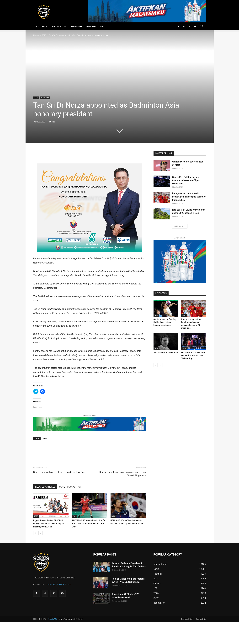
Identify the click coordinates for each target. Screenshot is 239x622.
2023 (44, 35)
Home (36, 35)
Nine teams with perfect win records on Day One (59, 472)
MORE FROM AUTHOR (70, 486)
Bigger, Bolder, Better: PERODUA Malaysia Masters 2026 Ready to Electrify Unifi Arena (48, 523)
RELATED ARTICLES (45, 486)
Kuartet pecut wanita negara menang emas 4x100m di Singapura (122, 474)
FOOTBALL (41, 26)
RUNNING (76, 26)
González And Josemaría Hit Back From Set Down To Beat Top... (193, 355)
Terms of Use (187, 619)
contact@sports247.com (58, 584)
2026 (36, 516)
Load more (180, 226)
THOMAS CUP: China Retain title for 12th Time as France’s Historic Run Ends (89, 523)
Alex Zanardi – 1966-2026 (166, 352)
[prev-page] (35, 533)
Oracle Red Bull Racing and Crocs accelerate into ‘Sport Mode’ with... (186, 180)
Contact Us (201, 619)
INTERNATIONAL (95, 26)
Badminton (45, 98)
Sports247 (52, 619)
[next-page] (40, 533)
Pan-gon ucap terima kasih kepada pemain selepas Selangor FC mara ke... (189, 196)
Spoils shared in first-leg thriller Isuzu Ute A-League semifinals (165, 322)
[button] (202, 26)
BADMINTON (59, 26)
